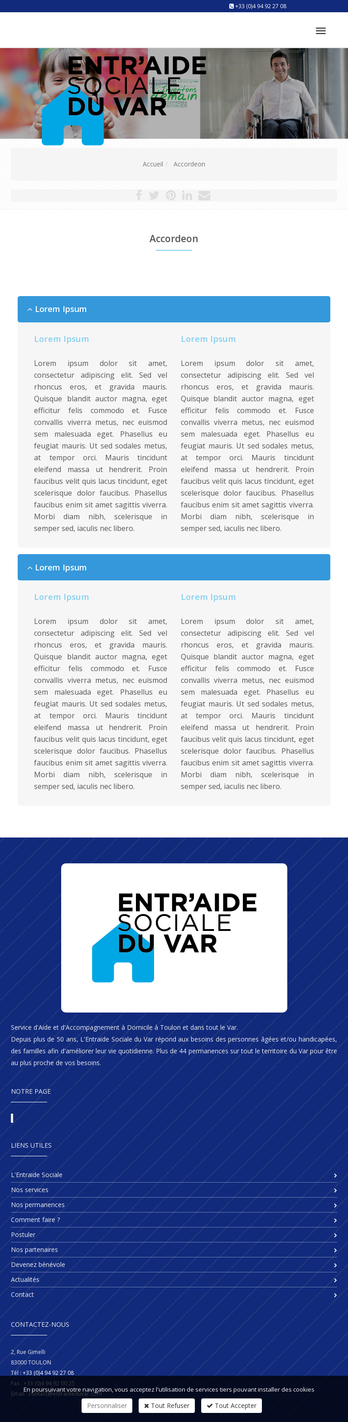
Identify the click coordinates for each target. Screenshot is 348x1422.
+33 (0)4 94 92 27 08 (260, 6)
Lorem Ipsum (57, 309)
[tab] (174, 309)
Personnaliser (107, 1405)
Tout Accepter (231, 1405)
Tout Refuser (166, 1405)
